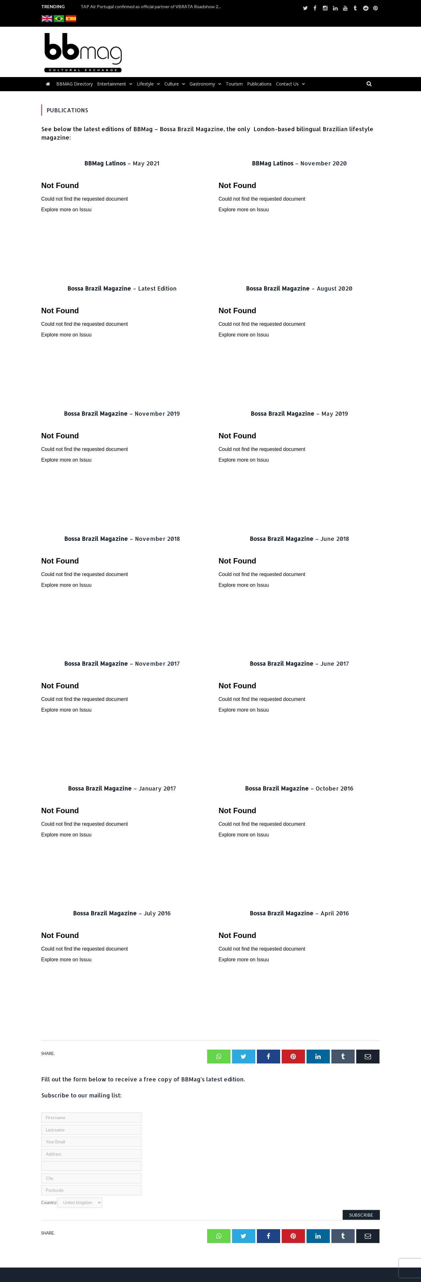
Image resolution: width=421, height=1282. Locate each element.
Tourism (234, 84)
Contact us (287, 84)
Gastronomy (202, 84)
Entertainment (111, 84)
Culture (171, 84)
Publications (259, 84)
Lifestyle (145, 84)
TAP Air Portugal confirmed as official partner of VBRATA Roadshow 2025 (152, 6)
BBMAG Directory (74, 84)
